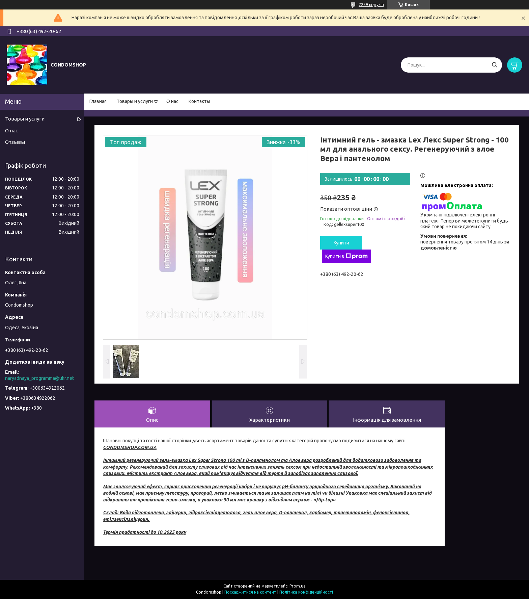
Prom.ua (297, 586)
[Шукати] (494, 65)
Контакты (199, 101)
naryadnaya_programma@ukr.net (39, 378)
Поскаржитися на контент (250, 592)
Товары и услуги (135, 101)
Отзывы (15, 142)
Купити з (346, 256)
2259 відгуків (371, 4)
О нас (172, 101)
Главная (98, 101)
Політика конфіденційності (306, 592)
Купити (341, 242)
